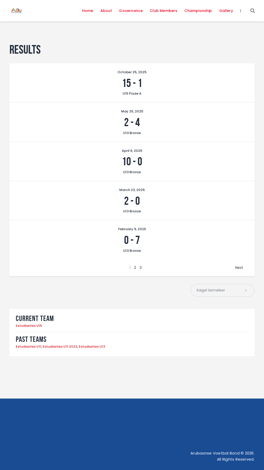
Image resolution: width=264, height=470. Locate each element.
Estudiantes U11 (28, 346)
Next (239, 267)
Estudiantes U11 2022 (60, 346)
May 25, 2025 (132, 111)
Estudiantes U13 (92, 346)
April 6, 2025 (132, 150)
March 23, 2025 (132, 189)
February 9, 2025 (132, 229)
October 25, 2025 (132, 72)
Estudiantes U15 (29, 326)
